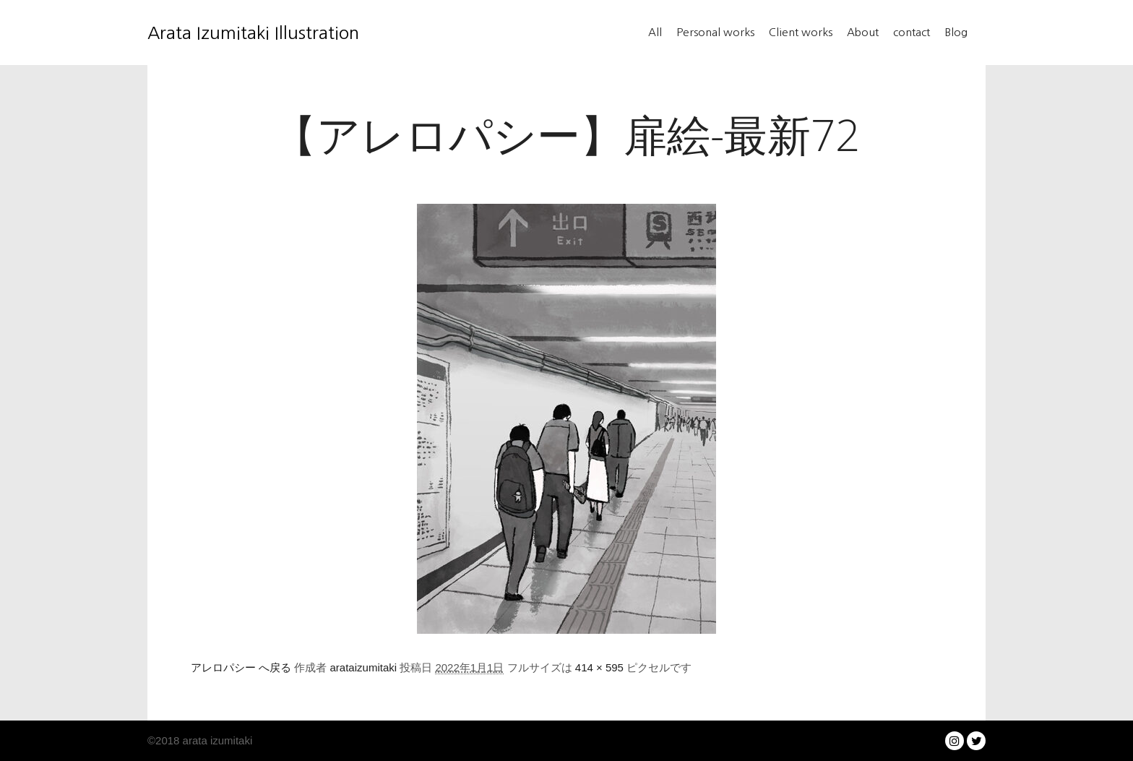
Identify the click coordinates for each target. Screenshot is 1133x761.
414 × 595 (599, 667)
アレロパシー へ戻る (241, 667)
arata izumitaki (215, 740)
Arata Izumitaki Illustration (219, 32)
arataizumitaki (363, 667)
